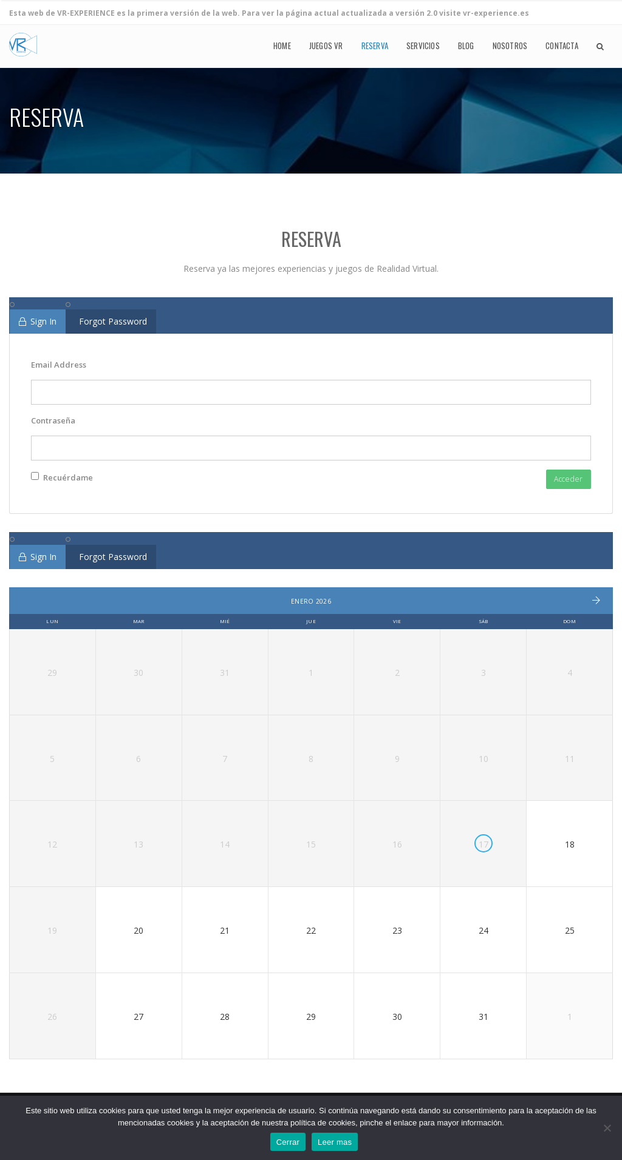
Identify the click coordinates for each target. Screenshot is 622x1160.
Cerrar (287, 1142)
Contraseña (53, 420)
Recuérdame (62, 477)
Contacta (561, 46)
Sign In (37, 321)
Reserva (374, 46)
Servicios (423, 46)
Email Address (58, 364)
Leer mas (335, 1142)
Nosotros (510, 46)
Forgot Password (113, 321)
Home (282, 46)
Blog (466, 46)
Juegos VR (326, 46)
